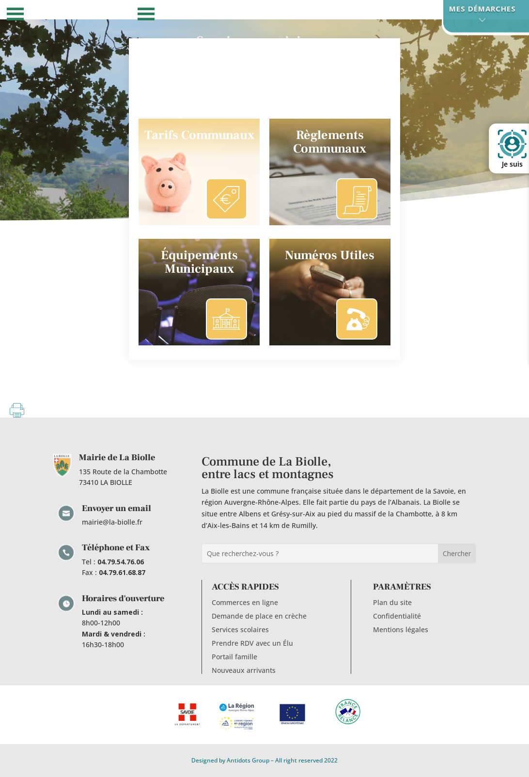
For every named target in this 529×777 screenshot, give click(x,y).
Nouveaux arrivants (244, 670)
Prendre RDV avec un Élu (252, 643)
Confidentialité (397, 616)
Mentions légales (400, 629)
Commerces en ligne (245, 602)
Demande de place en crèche (259, 616)
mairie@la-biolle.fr (112, 522)
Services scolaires (240, 629)
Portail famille (234, 656)
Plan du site (392, 602)
